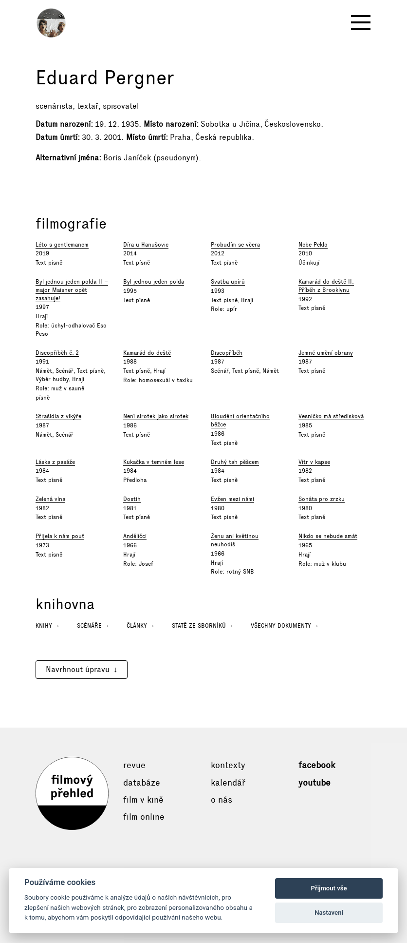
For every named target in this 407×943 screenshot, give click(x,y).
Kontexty (228, 765)
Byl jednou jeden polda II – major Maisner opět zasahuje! (72, 290)
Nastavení (328, 912)
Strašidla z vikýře (58, 416)
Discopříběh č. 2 (57, 352)
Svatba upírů (228, 281)
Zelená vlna (50, 499)
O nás (221, 799)
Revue (134, 765)
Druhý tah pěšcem (235, 462)
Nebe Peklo (313, 244)
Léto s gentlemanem (62, 244)
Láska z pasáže (55, 462)
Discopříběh (226, 352)
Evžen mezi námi (232, 499)
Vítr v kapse (314, 462)
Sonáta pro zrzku (321, 499)
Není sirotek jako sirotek (155, 416)
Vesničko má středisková (331, 416)
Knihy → (48, 625)
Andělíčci (135, 536)
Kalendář (228, 782)
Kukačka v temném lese (153, 462)
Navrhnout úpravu (78, 669)
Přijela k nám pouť (60, 536)
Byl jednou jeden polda (153, 281)
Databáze (141, 782)
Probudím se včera (235, 244)
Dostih (132, 499)
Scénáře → (93, 625)
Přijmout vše (329, 888)
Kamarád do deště (147, 352)
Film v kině (143, 799)
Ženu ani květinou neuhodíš (235, 540)
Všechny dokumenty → (285, 625)
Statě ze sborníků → (203, 625)
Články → (141, 625)
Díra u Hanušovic (145, 244)
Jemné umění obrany (325, 352)
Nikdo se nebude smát (327, 536)
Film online (144, 816)
